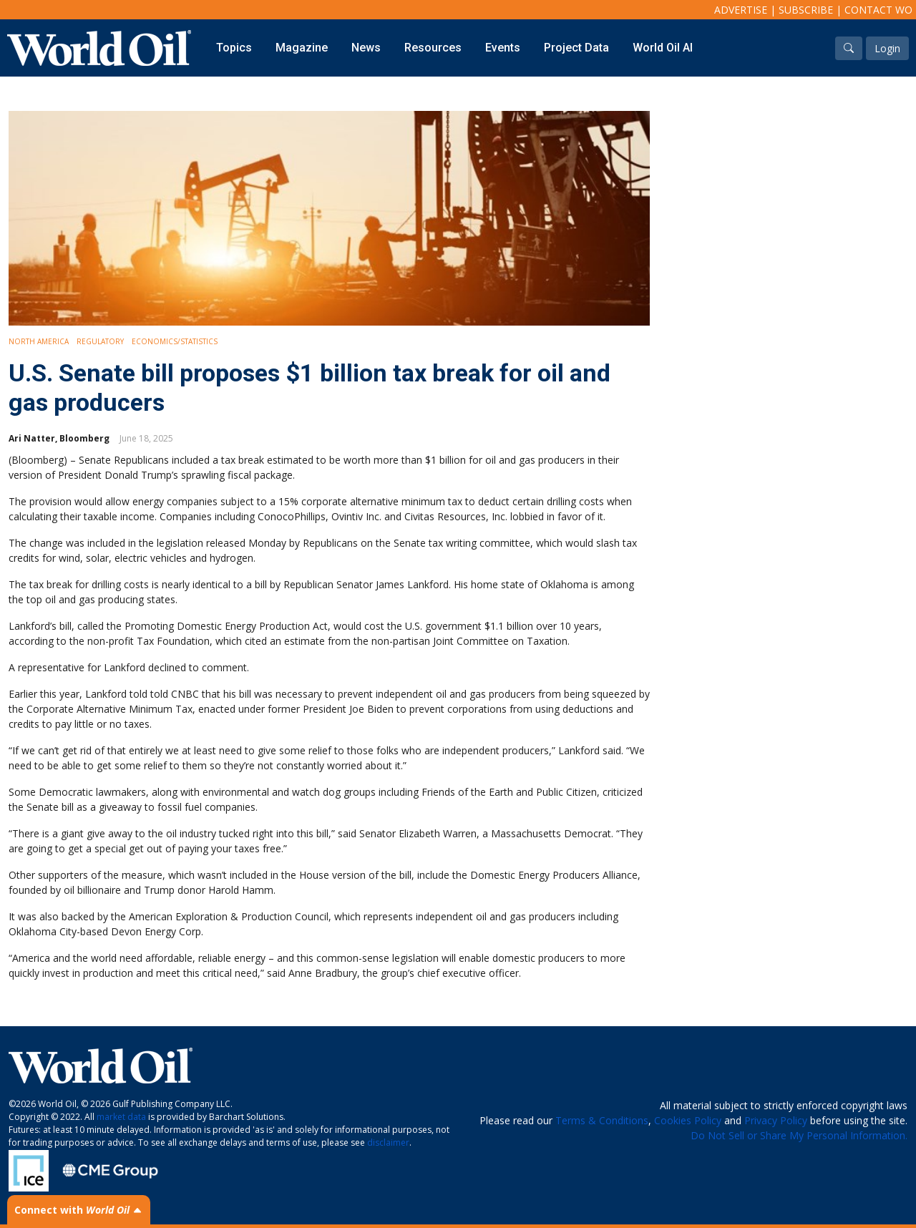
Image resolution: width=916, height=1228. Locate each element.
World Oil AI (663, 47)
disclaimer (388, 1142)
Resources (433, 47)
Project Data (576, 47)
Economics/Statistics (175, 341)
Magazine (302, 47)
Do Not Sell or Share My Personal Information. (799, 1135)
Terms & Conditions (601, 1120)
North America (39, 341)
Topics (234, 47)
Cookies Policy (687, 1120)
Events (502, 47)
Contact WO (878, 9)
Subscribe (806, 9)
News (366, 47)
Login (887, 48)
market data (121, 1117)
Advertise (740, 9)
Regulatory (100, 341)
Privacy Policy (775, 1120)
